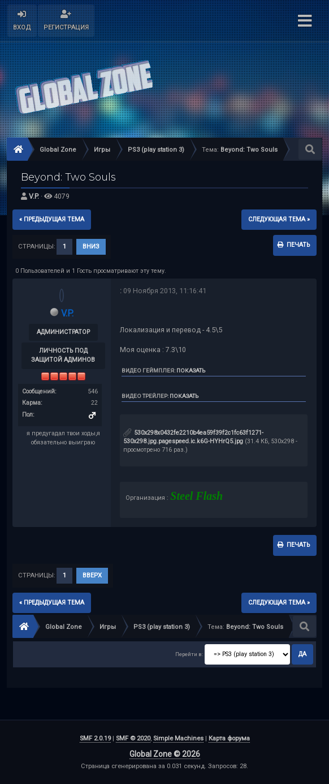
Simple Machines (178, 738)
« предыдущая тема (51, 219)
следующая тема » (279, 219)
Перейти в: (189, 654)
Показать (190, 370)
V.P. (34, 196)
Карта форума (229, 738)
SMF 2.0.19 (95, 738)
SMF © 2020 (133, 738)
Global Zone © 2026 (164, 754)
